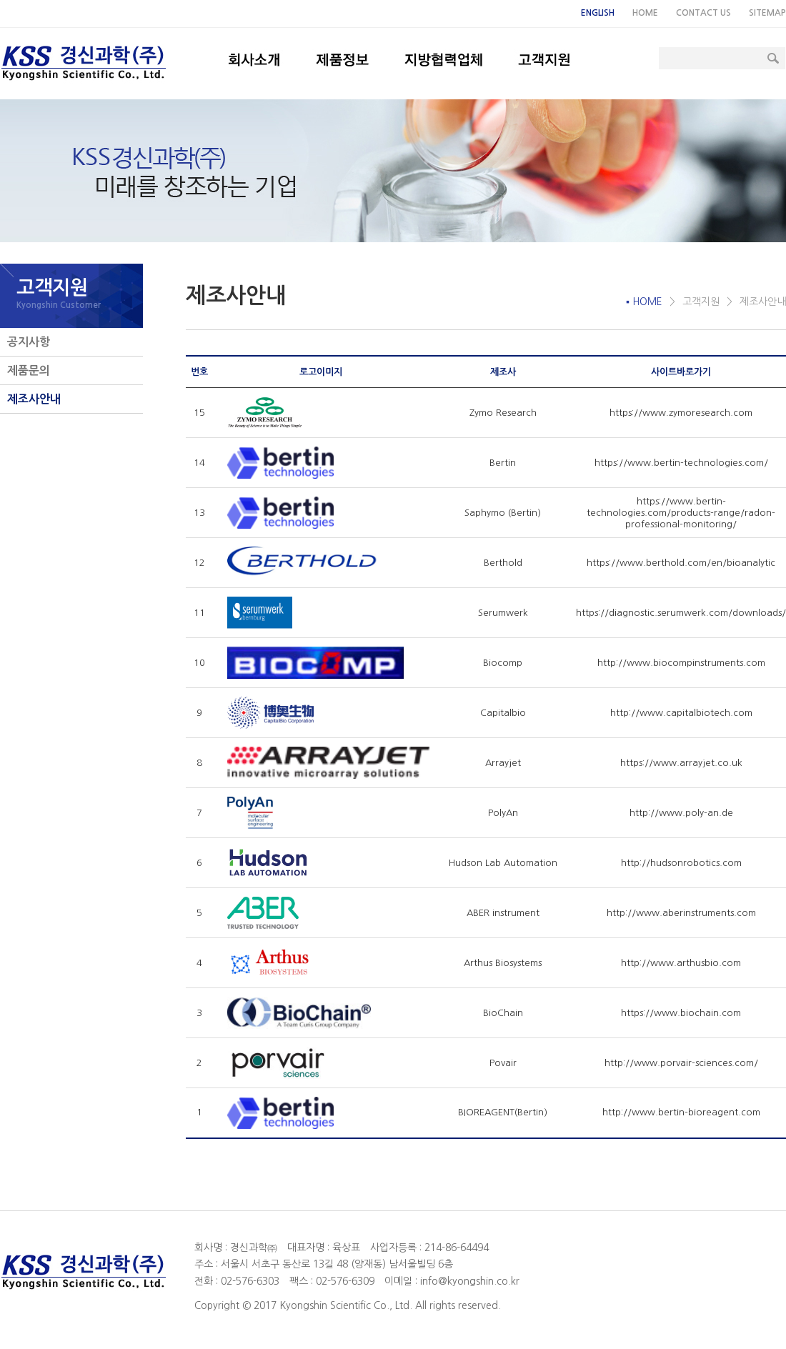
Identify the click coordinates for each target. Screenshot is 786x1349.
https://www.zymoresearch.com (681, 412)
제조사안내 (34, 399)
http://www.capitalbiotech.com (681, 712)
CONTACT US (703, 13)
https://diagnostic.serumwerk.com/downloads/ (681, 612)
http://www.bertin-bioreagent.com (681, 1112)
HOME (645, 13)
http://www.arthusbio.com (681, 962)
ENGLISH (598, 13)
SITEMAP (767, 13)
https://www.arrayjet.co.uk (681, 762)
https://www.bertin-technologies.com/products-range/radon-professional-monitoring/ (681, 513)
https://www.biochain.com (681, 1012)
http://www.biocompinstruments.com (681, 662)
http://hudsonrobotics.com (681, 862)
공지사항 (28, 342)
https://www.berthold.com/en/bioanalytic (681, 562)
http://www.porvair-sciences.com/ (681, 1062)
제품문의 (28, 370)
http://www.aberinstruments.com (681, 912)
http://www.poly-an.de (681, 812)
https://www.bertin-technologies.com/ (681, 462)
